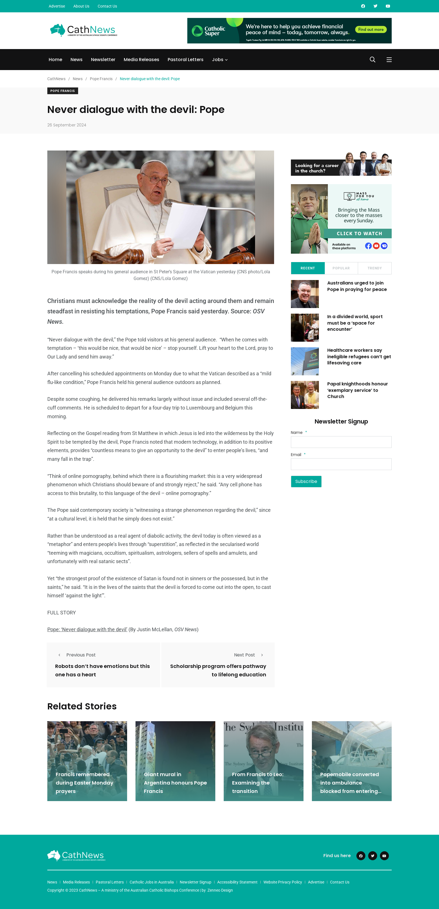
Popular (341, 268)
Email (298, 454)
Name (299, 432)
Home (55, 59)
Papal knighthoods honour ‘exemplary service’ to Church (357, 390)
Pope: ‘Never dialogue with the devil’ (87, 629)
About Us (81, 6)
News (77, 59)
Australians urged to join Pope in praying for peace (357, 286)
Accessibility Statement (237, 882)
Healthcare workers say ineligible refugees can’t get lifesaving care (359, 356)
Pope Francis (62, 91)
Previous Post (75, 655)
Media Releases (141, 59)
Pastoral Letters (186, 59)
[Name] (341, 442)
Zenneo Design (220, 890)
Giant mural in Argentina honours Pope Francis (175, 783)
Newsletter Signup (195, 882)
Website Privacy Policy (282, 882)
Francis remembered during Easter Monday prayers (84, 783)
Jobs (217, 59)
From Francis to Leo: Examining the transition (257, 783)
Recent (308, 268)
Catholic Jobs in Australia (152, 882)
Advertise (57, 6)
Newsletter (103, 59)
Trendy (375, 268)
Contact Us (107, 6)
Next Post (250, 655)
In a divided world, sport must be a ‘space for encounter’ (355, 322)
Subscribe (306, 481)
